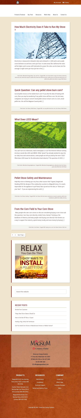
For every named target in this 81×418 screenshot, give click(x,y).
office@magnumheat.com (41, 364)
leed (56, 166)
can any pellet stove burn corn (49, 108)
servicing (64, 198)
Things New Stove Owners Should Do (25, 313)
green (53, 166)
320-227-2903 (46, 359)
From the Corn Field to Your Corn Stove (34, 208)
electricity (64, 75)
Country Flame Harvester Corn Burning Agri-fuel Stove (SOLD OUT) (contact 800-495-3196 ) (20, 389)
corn (52, 227)
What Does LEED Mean (61, 166)
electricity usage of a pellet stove (29, 77)
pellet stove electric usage (55, 79)
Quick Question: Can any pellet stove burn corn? (39, 90)
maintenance (50, 196)
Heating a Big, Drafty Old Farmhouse (24, 321)
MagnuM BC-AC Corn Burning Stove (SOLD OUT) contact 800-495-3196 (20, 381)
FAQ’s (59, 388)
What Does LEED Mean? (26, 119)
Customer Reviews (59, 385)
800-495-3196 (37, 359)
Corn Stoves (59, 75)
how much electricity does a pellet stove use (45, 77)
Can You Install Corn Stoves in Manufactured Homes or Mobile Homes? (34, 326)
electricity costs (18, 77)
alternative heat (58, 165)
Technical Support (40, 385)
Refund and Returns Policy (40, 388)
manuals (55, 196)
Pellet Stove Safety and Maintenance (33, 177)
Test (41, 343)
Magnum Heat (40, 8)
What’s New (59, 382)
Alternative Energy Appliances (29, 165)
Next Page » (21, 235)
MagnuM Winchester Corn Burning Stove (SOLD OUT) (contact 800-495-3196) (20, 397)
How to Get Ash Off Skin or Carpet (24, 317)
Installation (40, 382)
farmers (60, 227)
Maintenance (40, 379)
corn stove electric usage (51, 75)
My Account (57, 2)
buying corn (48, 227)
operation (59, 196)
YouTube (20, 2)
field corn (64, 227)
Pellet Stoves (63, 79)
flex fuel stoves (44, 196)
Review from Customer (21, 309)
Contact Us (60, 379)
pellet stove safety (58, 198)
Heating (27, 196)
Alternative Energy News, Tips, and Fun (31, 75)
